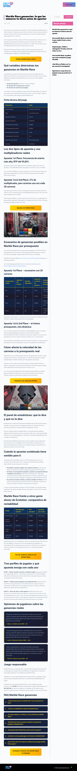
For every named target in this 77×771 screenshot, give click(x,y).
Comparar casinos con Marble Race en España (26, 752)
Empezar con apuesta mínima (26, 381)
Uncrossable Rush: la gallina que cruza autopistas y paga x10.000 (61, 57)
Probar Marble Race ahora (25, 59)
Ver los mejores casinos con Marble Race (25, 556)
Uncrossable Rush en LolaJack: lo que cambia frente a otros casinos (62, 40)
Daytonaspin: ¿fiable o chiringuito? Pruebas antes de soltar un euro (62, 49)
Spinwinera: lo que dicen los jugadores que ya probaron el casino (62, 73)
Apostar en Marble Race (26, 208)
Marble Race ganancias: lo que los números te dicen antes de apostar (62, 31)
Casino (46, 23)
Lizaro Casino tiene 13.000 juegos (29, 258)
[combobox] (58, 17)
